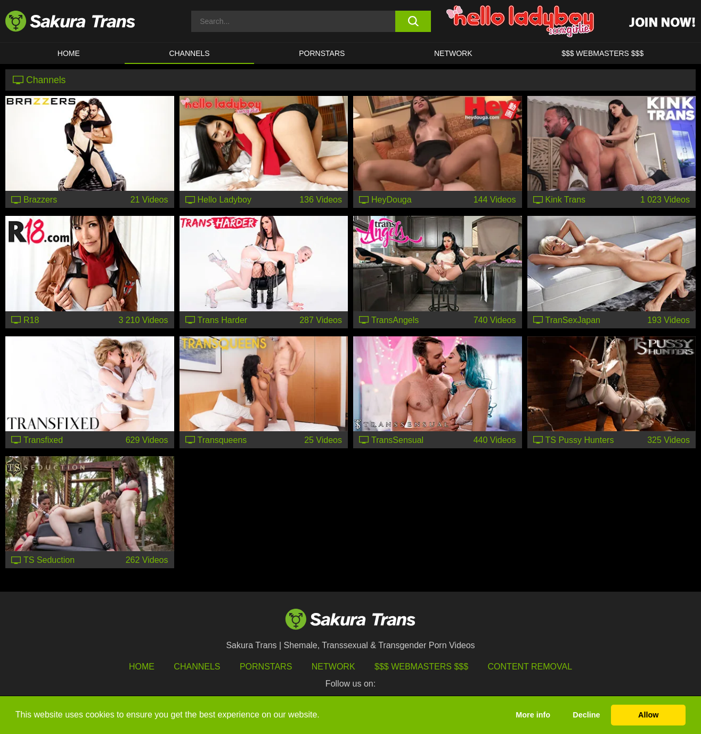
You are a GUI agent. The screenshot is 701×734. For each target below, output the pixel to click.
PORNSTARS (322, 53)
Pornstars (266, 666)
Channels (197, 666)
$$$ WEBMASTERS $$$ (602, 53)
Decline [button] (586, 715)
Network (453, 53)
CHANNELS (189, 53)
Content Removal (530, 666)
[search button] (413, 21)
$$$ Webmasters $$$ (421, 666)
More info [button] (533, 715)
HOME (69, 53)
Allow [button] (648, 715)
